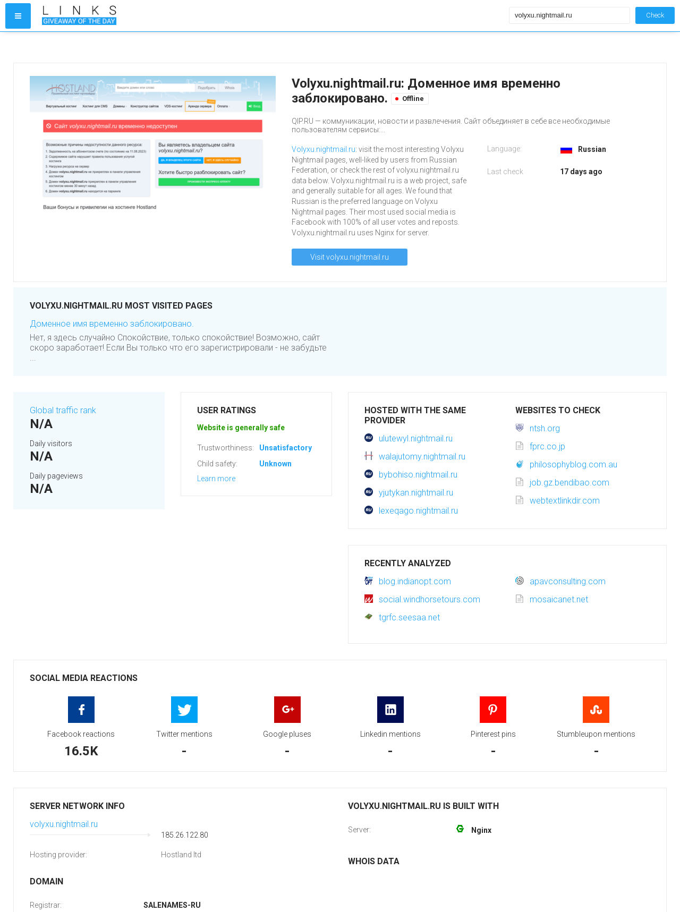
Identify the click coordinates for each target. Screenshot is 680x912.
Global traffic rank (63, 410)
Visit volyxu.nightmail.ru (349, 257)
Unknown (275, 463)
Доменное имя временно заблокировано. (112, 324)
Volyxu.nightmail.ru (323, 149)
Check (655, 15)
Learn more (216, 478)
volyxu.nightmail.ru (64, 824)
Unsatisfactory (285, 448)
